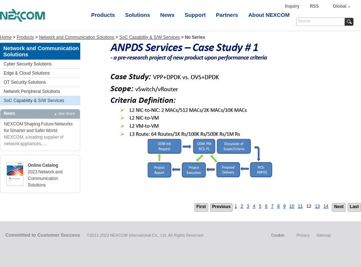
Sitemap (323, 235)
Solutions (137, 15)
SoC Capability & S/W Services (149, 37)
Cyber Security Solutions (27, 64)
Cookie (277, 235)
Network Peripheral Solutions (32, 91)
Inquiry (292, 6)
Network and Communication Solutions (76, 37)
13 (317, 206)
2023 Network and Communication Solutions (45, 178)
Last (354, 206)
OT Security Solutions (25, 82)
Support (195, 15)
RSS (314, 6)
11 (300, 206)
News (167, 15)
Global (339, 6)
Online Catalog (43, 165)
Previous (221, 206)
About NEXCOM (269, 15)
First (201, 206)
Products (103, 15)
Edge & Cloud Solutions (27, 73)
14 (325, 206)
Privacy (303, 235)
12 (308, 206)
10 (292, 206)
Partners (227, 15)
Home (6, 37)
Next (338, 206)
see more (66, 113)
